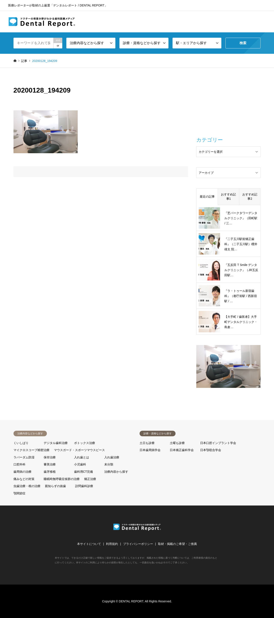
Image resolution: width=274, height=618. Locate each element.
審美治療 (50, 464)
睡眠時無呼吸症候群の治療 (62, 479)
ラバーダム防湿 (23, 457)
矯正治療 (90, 479)
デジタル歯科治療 (56, 443)
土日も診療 (147, 443)
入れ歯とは (81, 457)
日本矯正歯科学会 (182, 450)
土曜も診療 (177, 443)
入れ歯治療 (111, 457)
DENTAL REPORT (131, 601)
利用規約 (112, 544)
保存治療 (50, 457)
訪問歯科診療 (84, 486)
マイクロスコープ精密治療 (31, 450)
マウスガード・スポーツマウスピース (79, 450)
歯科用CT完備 (83, 471)
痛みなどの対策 (23, 479)
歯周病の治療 (22, 471)
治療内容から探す (116, 471)
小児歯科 (80, 464)
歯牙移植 (50, 471)
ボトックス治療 (84, 443)
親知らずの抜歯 (55, 486)
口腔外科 (19, 464)
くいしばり (20, 443)
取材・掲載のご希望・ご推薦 (177, 544)
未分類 (108, 464)
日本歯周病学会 (150, 450)
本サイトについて (89, 544)
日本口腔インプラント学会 (218, 443)
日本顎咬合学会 (210, 450)
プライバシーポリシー (138, 544)
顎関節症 (19, 493)
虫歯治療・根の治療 (26, 486)
